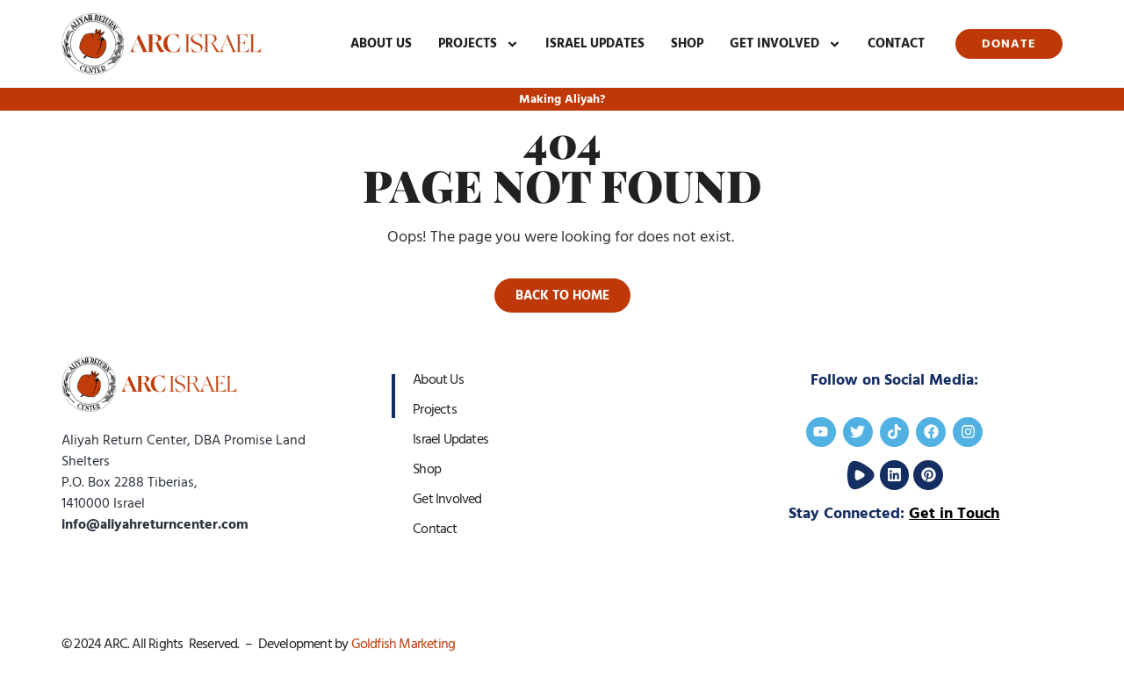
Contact (896, 43)
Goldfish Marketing (403, 643)
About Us (381, 43)
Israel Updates (595, 43)
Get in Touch (954, 513)
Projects (478, 44)
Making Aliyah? (562, 99)
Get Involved (785, 44)
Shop (687, 43)
